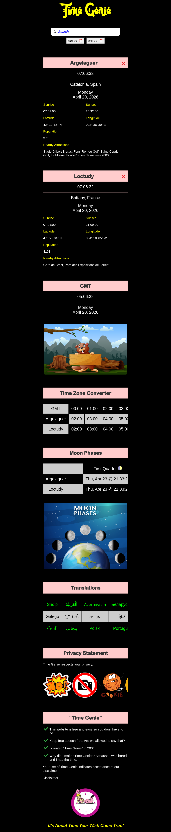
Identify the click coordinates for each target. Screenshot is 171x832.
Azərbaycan (95, 604)
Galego (52, 616)
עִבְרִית (95, 616)
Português (122, 628)
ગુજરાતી (71, 616)
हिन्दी (122, 616)
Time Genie (86, 11)
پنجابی (71, 628)
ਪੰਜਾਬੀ (52, 628)
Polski (95, 628)
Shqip (52, 604)
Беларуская (122, 604)
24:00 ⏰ (95, 41)
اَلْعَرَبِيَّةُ (71, 604)
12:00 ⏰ (75, 41)
